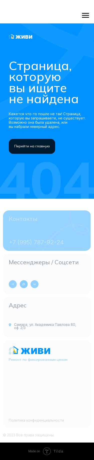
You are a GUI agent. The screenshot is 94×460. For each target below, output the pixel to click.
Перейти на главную (32, 146)
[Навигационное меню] (85, 15)
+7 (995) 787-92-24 (36, 242)
